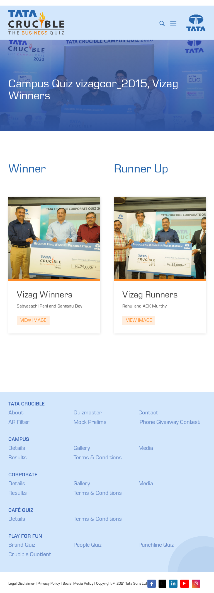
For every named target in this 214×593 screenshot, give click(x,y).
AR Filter (19, 423)
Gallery (82, 449)
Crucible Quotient (29, 555)
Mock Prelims (90, 423)
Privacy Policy (49, 584)
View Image (33, 320)
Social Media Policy (78, 584)
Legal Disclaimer (21, 584)
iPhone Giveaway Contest (169, 423)
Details (16, 449)
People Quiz (87, 545)
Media (145, 449)
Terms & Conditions (98, 458)
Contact (148, 413)
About (15, 413)
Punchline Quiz (156, 545)
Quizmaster (88, 413)
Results (17, 458)
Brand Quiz (21, 545)
